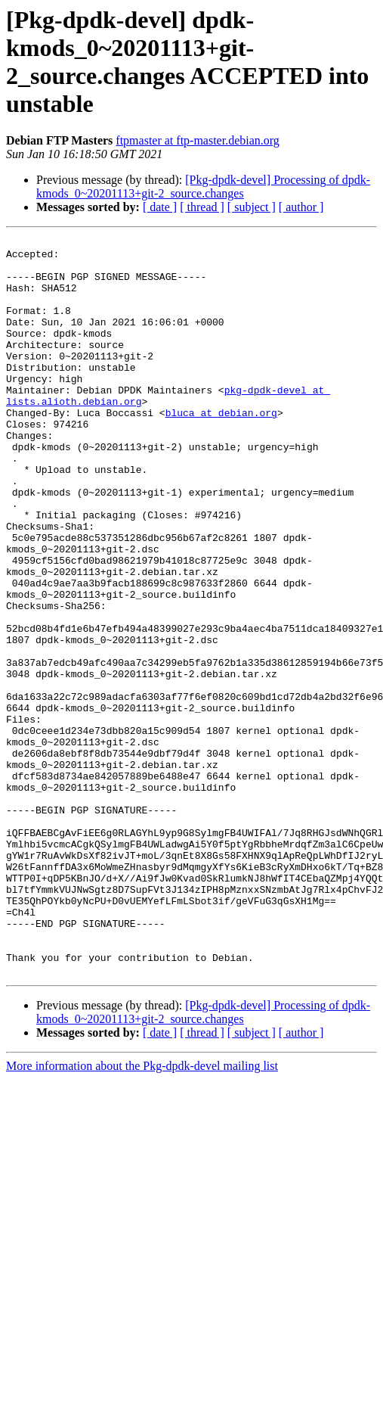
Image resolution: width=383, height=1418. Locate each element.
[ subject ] (251, 207)
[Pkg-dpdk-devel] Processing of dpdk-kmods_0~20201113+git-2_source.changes (203, 186)
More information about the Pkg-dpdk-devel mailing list (142, 1213)
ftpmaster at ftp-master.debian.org (198, 140)
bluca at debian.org (221, 449)
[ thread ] (202, 207)
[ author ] (301, 207)
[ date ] (160, 207)
